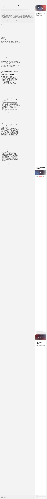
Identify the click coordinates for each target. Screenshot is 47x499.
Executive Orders (10, 1)
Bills (6, 1)
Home (5, 1)
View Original (20, 7)
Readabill (2, 1)
